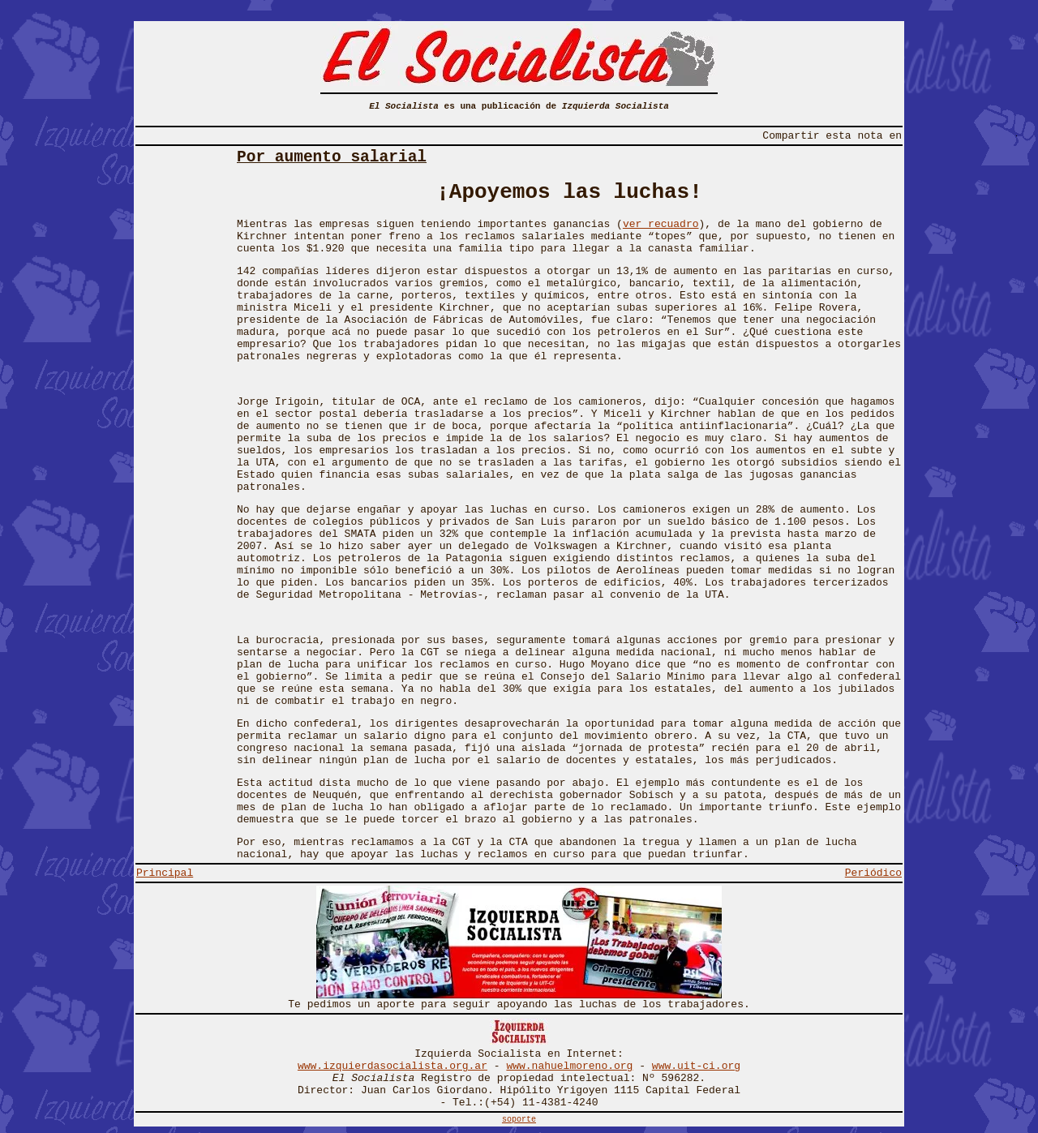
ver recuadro (661, 224)
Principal (164, 873)
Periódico (873, 873)
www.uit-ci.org (696, 1066)
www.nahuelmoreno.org (569, 1066)
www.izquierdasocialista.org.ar (392, 1066)
